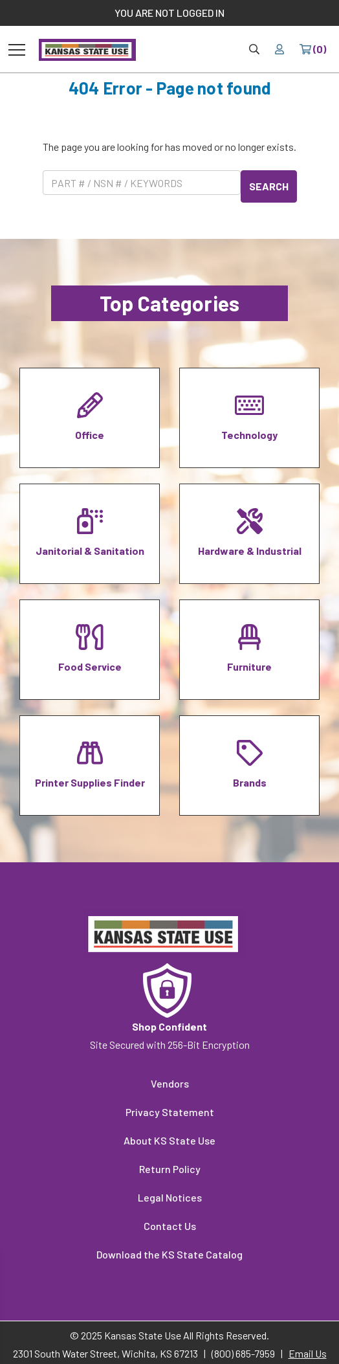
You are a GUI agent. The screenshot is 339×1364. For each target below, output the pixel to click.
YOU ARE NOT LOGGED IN (169, 12)
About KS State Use (169, 1140)
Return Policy (170, 1169)
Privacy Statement (170, 1112)
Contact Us (170, 1226)
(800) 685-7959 (243, 1353)
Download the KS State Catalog (169, 1254)
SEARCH (269, 186)
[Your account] (279, 49)
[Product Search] (142, 182)
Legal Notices (170, 1197)
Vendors (170, 1083)
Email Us (308, 1353)
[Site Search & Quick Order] (254, 49)
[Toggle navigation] (17, 49)
